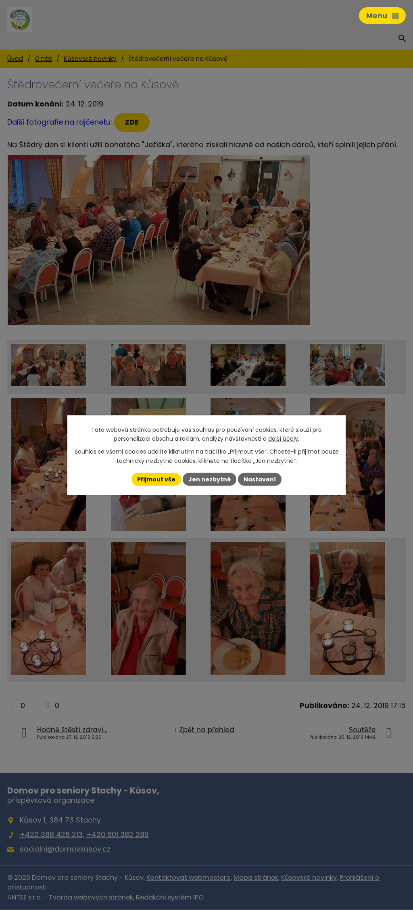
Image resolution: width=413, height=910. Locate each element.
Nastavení (260, 479)
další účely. (283, 439)
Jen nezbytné (209, 479)
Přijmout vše (156, 479)
